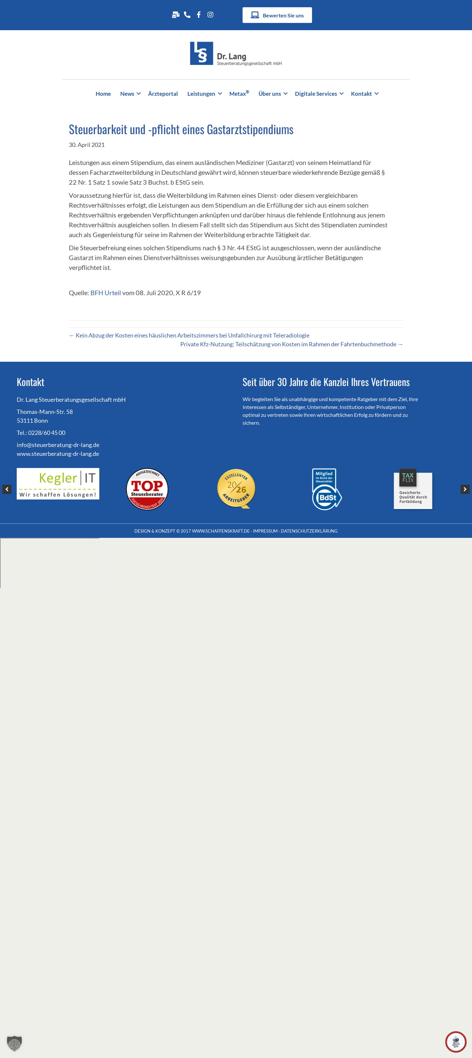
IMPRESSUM (265, 531)
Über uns (270, 93)
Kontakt (361, 93)
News (127, 93)
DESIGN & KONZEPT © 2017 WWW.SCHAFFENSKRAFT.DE (192, 531)
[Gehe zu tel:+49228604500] (187, 14)
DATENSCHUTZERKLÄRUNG (309, 531)
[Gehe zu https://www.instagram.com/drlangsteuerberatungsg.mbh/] (210, 14)
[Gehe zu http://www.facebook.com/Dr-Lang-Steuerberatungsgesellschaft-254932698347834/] (199, 14)
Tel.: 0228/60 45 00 (41, 432)
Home (103, 93)
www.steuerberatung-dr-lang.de (58, 453)
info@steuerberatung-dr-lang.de (58, 444)
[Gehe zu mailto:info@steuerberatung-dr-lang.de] (175, 14)
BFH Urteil (106, 292)
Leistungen (201, 93)
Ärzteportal (163, 93)
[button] (138, 93)
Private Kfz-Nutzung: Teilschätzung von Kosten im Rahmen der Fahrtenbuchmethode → (291, 344)
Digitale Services (316, 93)
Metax (239, 93)
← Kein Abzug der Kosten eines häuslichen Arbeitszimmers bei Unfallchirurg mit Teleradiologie (189, 335)
